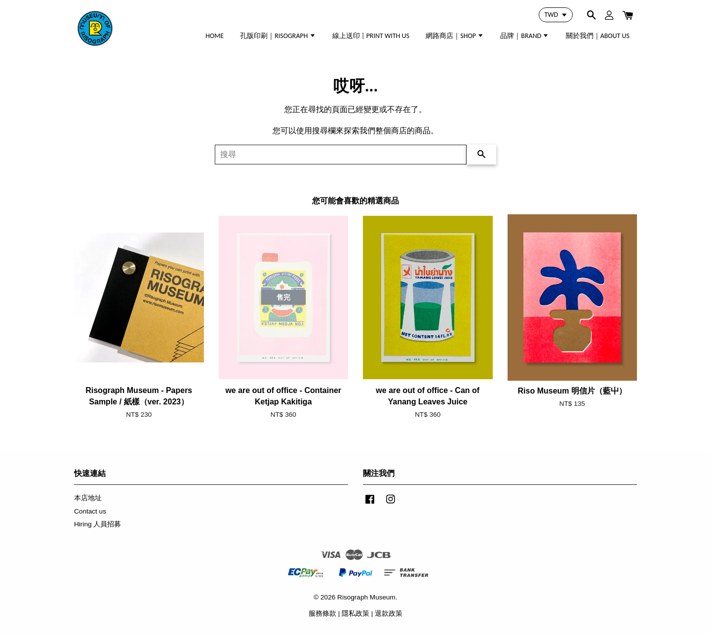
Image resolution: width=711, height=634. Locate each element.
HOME (214, 36)
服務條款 (322, 613)
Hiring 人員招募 (97, 524)
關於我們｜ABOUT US (598, 36)
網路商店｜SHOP (455, 36)
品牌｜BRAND (524, 36)
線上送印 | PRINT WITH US (370, 36)
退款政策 (388, 613)
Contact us (90, 511)
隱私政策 (355, 613)
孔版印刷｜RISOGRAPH (278, 36)
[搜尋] (341, 154)
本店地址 (88, 498)
